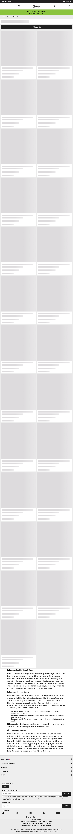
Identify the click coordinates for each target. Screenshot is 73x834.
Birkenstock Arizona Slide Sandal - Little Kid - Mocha (36, 825)
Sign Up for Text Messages (10, 790)
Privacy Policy (35, 798)
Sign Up (5, 786)
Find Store (66, 806)
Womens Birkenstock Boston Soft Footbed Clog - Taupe (36, 821)
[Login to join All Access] (36, 11)
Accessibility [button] (67, 1)
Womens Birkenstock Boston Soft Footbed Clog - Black (36, 823)
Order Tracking (7, 1)
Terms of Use (27, 798)
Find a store (6, 802)
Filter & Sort (36, 27)
